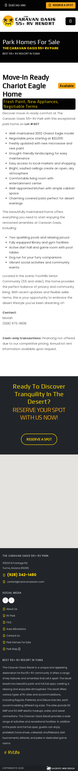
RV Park (8, 615)
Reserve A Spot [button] (60, 5)
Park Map (11, 649)
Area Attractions (14, 629)
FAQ (6, 622)
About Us (9, 609)
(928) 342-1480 (15, 5)
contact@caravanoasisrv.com (25, 582)
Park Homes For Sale (16, 642)
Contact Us (11, 635)
